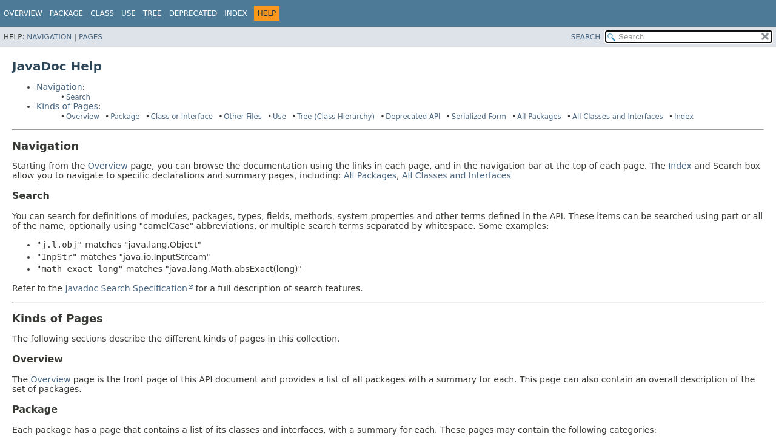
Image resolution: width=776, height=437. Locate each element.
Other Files (242, 116)
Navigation (49, 37)
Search (78, 97)
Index (235, 13)
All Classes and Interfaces (617, 116)
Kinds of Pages (67, 106)
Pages (90, 37)
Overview (23, 13)
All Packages (539, 116)
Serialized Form (479, 116)
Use (279, 116)
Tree (152, 13)
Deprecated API (413, 116)
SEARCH (586, 37)
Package (66, 13)
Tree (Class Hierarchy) (336, 116)
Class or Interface (182, 116)
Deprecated (193, 13)
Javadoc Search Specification (126, 288)
